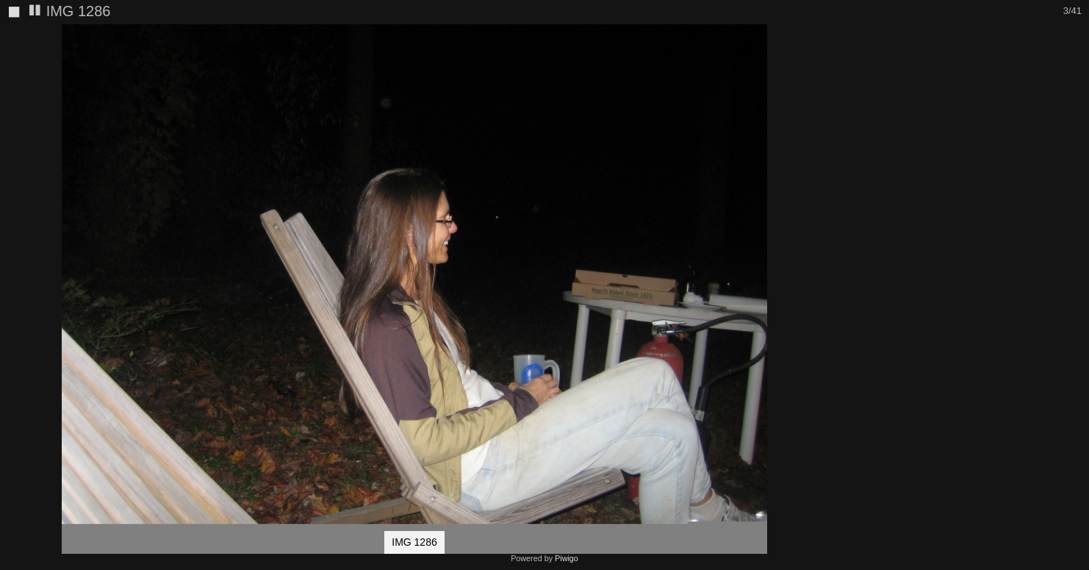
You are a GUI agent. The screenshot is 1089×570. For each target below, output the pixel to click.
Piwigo (566, 558)
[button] (815, 37)
